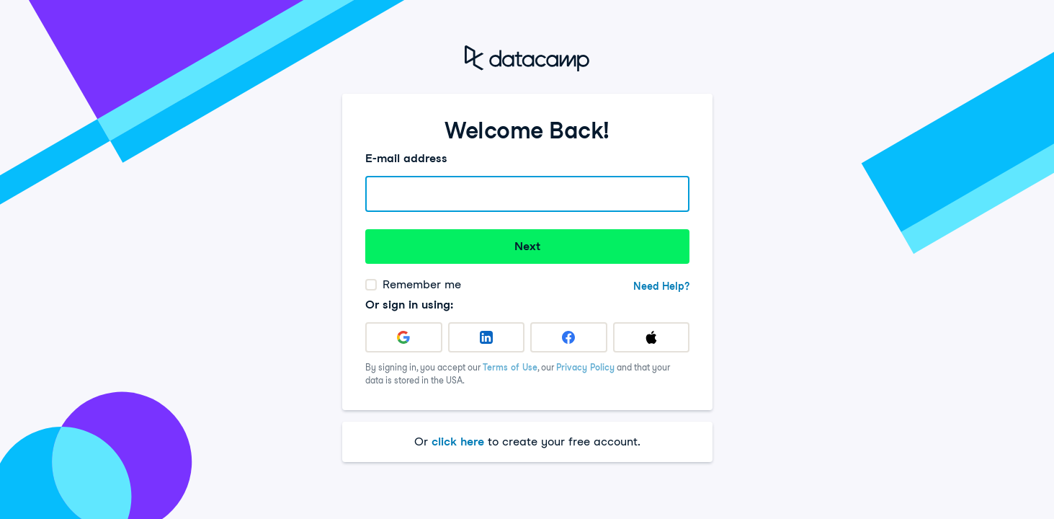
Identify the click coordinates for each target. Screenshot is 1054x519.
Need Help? (661, 286)
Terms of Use (510, 367)
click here (458, 441)
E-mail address (406, 158)
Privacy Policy (585, 367)
